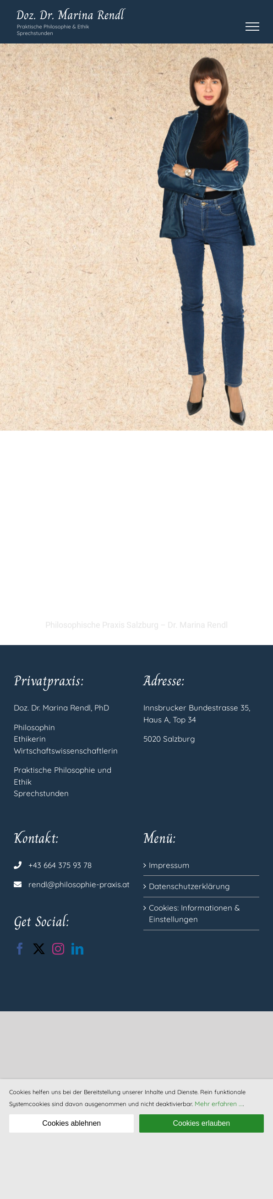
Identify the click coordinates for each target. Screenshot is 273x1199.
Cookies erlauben (201, 1123)
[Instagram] (58, 949)
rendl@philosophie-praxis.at (79, 884)
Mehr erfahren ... (219, 1104)
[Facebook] (20, 949)
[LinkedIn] (77, 949)
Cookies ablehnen (71, 1123)
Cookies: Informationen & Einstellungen (194, 913)
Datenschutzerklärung (189, 886)
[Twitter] (39, 949)
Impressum (169, 865)
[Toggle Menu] (252, 26)
